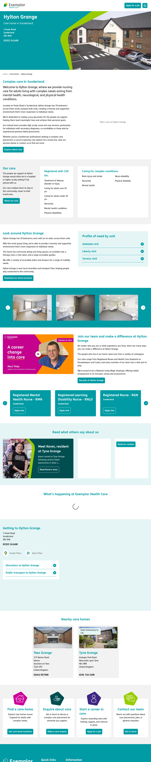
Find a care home (49, 732)
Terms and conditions (75, 732)
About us (45, 741)
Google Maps (12, 542)
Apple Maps (33, 542)
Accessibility (71, 737)
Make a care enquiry (57, 695)
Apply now (19, 410)
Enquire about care (13, 149)
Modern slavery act (74, 741)
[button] (113, 244)
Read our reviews (126, 444)
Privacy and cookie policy (77, 728)
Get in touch (131, 695)
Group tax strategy (74, 745)
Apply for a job (133, 5)
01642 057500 (41, 638)
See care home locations (20, 695)
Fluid (13, 745)
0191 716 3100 (87, 638)
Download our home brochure (18, 278)
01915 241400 (10, 533)
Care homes (14, 74)
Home (5, 74)
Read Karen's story (49, 469)
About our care (11, 201)
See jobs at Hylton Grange (91, 380)
